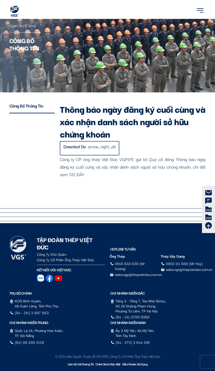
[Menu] (200, 10)
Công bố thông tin (26, 105)
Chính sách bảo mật (108, 364)
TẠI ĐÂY (76, 174)
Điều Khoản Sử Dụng (134, 364)
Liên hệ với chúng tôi (80, 364)
